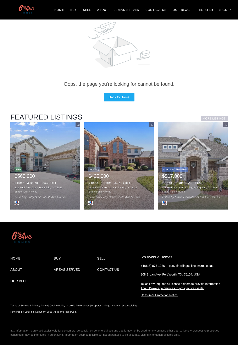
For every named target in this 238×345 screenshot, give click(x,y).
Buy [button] (73, 9)
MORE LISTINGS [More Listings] (214, 118)
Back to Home (119, 97)
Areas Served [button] (127, 9)
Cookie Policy (57, 305)
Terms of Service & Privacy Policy (29, 305)
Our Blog (181, 9)
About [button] (102, 9)
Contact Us (155, 9)
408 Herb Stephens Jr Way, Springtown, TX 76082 (190, 187)
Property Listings (100, 305)
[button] (26, 9)
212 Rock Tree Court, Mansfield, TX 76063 (38, 187)
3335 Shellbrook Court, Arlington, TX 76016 (112, 187)
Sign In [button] (225, 9)
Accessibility (130, 305)
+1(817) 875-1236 (153, 265)
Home (59, 9)
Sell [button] (87, 9)
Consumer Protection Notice (159, 295)
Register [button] (205, 9)
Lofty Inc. (29, 311)
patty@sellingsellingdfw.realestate (191, 265)
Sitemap (116, 305)
